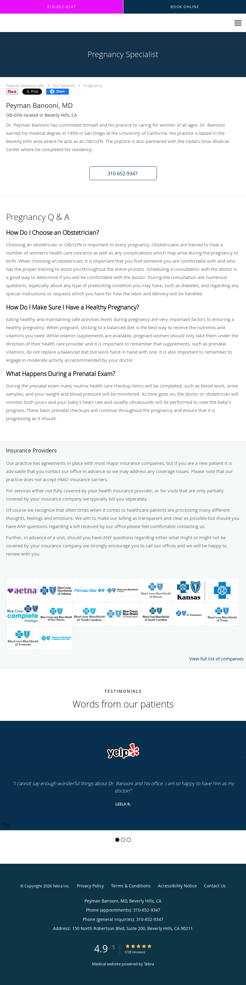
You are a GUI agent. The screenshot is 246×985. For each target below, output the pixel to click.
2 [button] (123, 839)
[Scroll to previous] (4, 754)
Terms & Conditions (131, 886)
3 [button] (128, 839)
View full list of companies (216, 659)
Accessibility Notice (177, 886)
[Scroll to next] (241, 754)
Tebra (149, 964)
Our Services (64, 85)
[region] (123, 775)
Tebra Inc (61, 886)
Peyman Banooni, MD (25, 85)
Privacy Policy (90, 886)
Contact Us (215, 886)
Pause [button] (6, 825)
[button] (123, 173)
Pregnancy (93, 85)
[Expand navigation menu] (238, 23)
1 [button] (117, 839)
